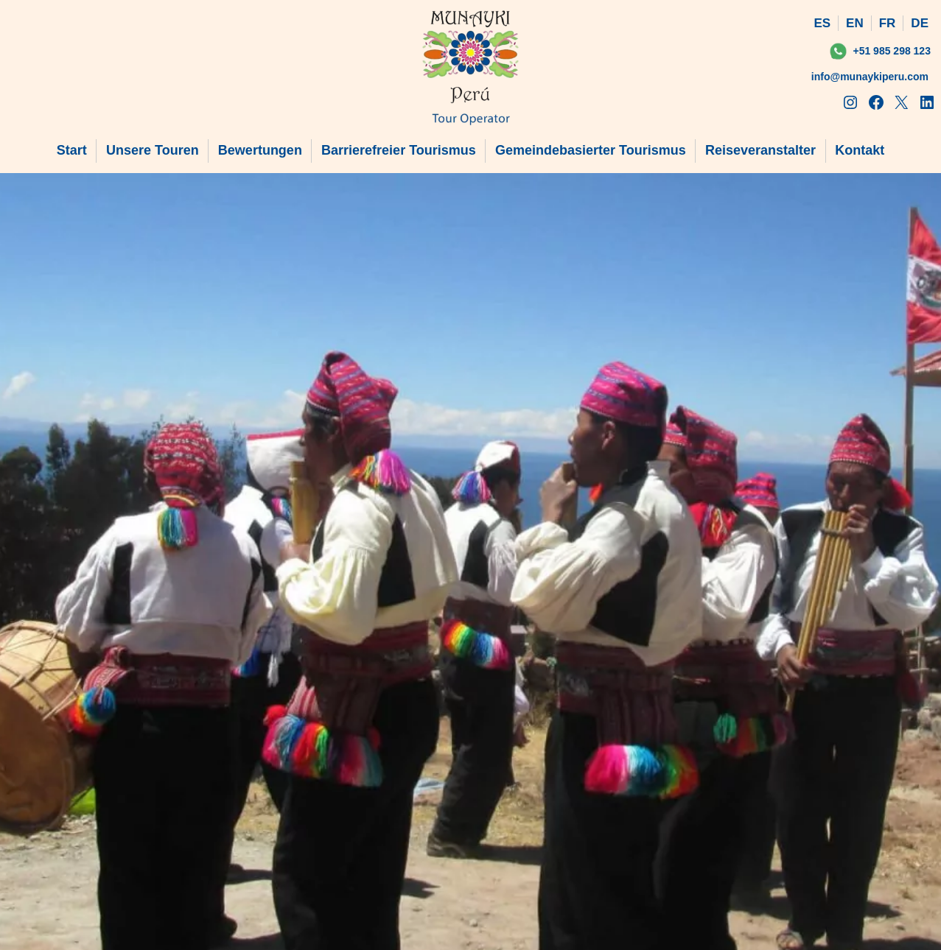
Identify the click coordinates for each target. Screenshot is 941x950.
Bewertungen (260, 150)
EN (855, 23)
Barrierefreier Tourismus (398, 150)
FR (887, 23)
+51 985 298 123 (892, 51)
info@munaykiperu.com (869, 76)
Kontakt (859, 150)
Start (72, 150)
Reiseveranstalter (760, 150)
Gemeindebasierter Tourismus (590, 150)
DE (919, 23)
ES (822, 23)
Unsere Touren (152, 150)
